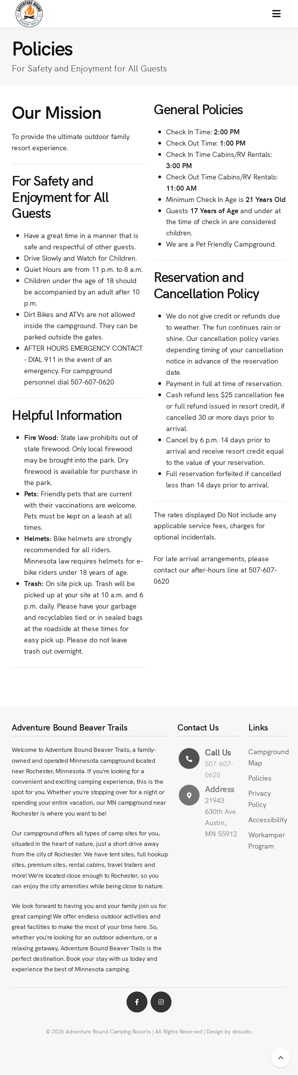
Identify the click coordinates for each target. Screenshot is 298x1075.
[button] (276, 13)
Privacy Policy (259, 798)
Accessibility (267, 819)
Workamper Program (266, 840)
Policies (260, 778)
